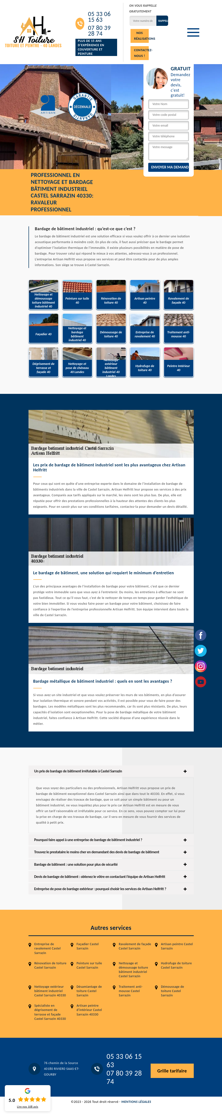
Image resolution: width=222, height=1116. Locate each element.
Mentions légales (136, 1102)
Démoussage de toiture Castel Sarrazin (172, 991)
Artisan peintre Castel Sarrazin (177, 946)
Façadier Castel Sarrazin (88, 946)
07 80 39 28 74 (99, 30)
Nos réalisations (141, 36)
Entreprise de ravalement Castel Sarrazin (47, 948)
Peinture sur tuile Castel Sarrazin (89, 965)
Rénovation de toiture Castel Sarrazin (50, 965)
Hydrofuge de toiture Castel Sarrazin (176, 965)
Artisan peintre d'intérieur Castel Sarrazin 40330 (89, 1010)
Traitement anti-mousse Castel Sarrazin (130, 991)
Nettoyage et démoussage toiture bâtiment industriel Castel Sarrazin (133, 969)
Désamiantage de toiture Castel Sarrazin (89, 991)
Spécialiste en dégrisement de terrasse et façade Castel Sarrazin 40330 (50, 1012)
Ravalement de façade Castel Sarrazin (135, 946)
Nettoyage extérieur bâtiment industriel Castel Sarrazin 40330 (50, 991)
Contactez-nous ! (141, 53)
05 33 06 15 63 (99, 16)
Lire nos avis (27, 1106)
